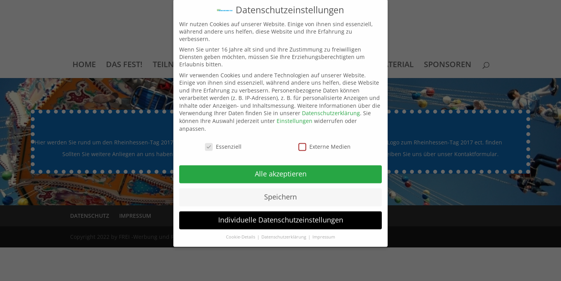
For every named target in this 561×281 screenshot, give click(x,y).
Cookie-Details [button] (241, 231)
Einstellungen (294, 115)
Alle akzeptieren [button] (281, 168)
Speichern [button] (280, 191)
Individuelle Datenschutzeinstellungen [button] (280, 214)
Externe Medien (324, 141)
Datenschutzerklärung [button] (284, 231)
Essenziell (223, 141)
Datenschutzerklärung (331, 108)
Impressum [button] (323, 231)
